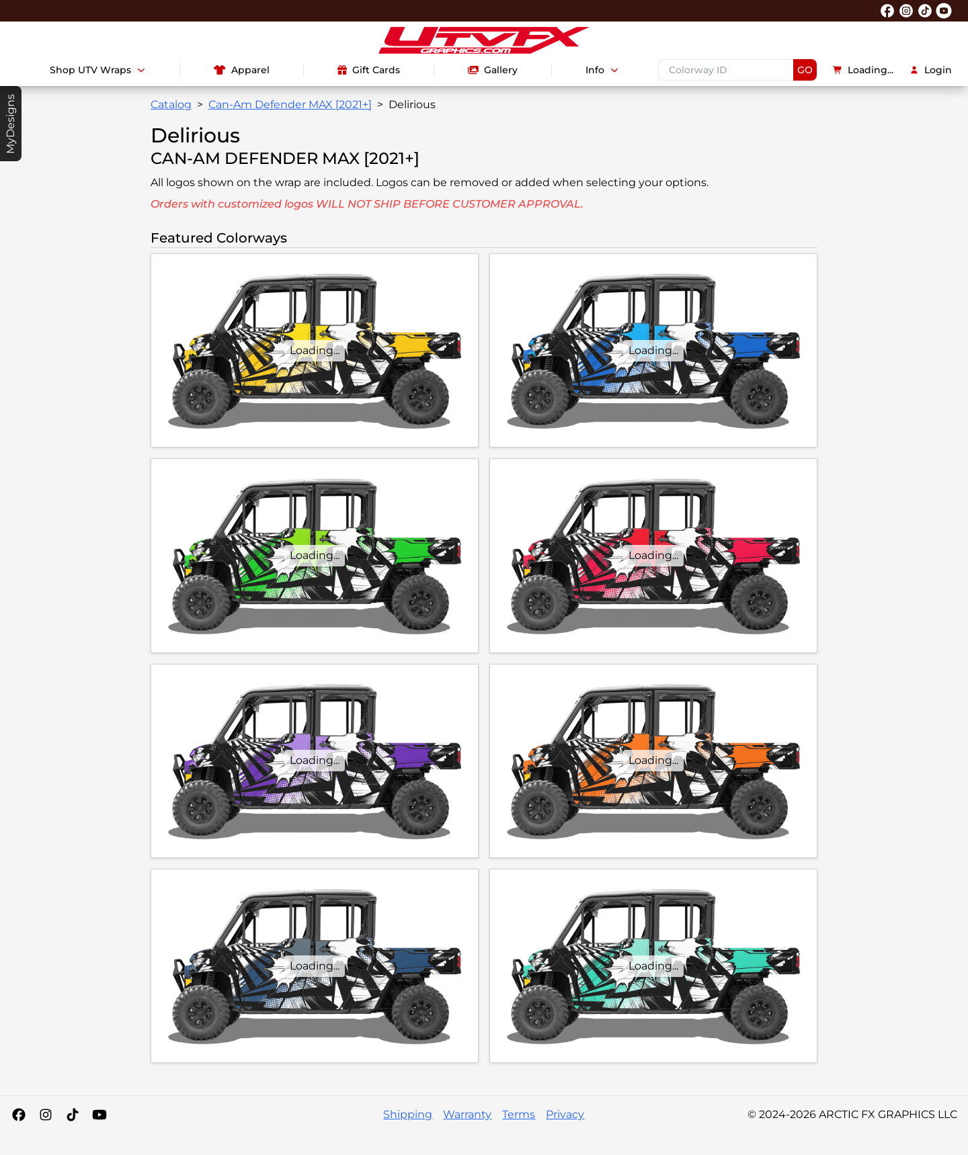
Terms (518, 1114)
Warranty (467, 1114)
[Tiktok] (73, 1115)
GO (805, 70)
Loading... (863, 70)
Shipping (407, 1114)
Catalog (171, 104)
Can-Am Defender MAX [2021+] (290, 104)
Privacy (565, 1114)
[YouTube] (99, 1115)
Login (931, 70)
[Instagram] (46, 1115)
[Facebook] (19, 1115)
